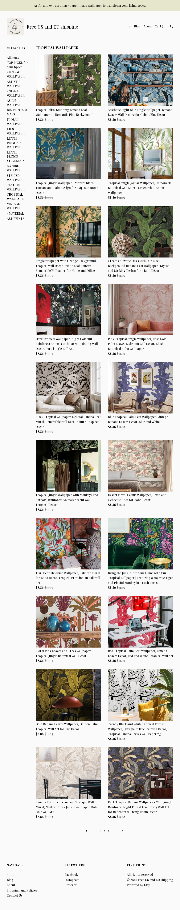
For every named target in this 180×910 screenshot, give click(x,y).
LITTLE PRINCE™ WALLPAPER (15, 142)
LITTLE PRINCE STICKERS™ (16, 156)
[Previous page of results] (87, 831)
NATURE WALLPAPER (15, 168)
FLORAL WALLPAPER (15, 122)
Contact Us (14, 895)
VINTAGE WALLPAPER (15, 206)
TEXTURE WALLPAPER (15, 187)
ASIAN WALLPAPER (15, 102)
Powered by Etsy (138, 885)
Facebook (71, 874)
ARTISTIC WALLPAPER (15, 84)
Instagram (72, 880)
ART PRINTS (15, 219)
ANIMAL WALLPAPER (15, 93)
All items (13, 57)
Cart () (160, 26)
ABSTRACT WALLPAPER (15, 74)
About (148, 26)
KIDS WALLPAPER (15, 131)
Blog (137, 26)
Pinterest (71, 885)
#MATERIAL (15, 213)
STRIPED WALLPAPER (15, 178)
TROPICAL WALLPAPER (16, 196)
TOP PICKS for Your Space (17, 65)
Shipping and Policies (22, 890)
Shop (127, 26)
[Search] (171, 27)
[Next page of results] (122, 831)
